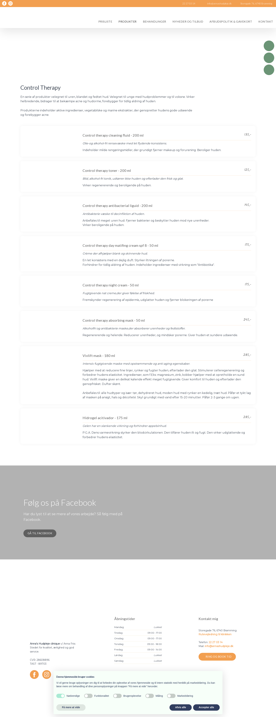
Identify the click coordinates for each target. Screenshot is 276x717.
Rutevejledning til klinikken (215, 634)
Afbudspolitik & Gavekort (230, 21)
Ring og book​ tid (219, 656)
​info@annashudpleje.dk (219, 646)
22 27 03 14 (215, 642)
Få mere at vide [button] (71, 707)
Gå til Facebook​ (40, 533)
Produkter (127, 21)
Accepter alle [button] (206, 707)
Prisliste (105, 21)
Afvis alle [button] (180, 707)
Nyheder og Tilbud (187, 21)
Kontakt (265, 21)
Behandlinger (154, 21)
